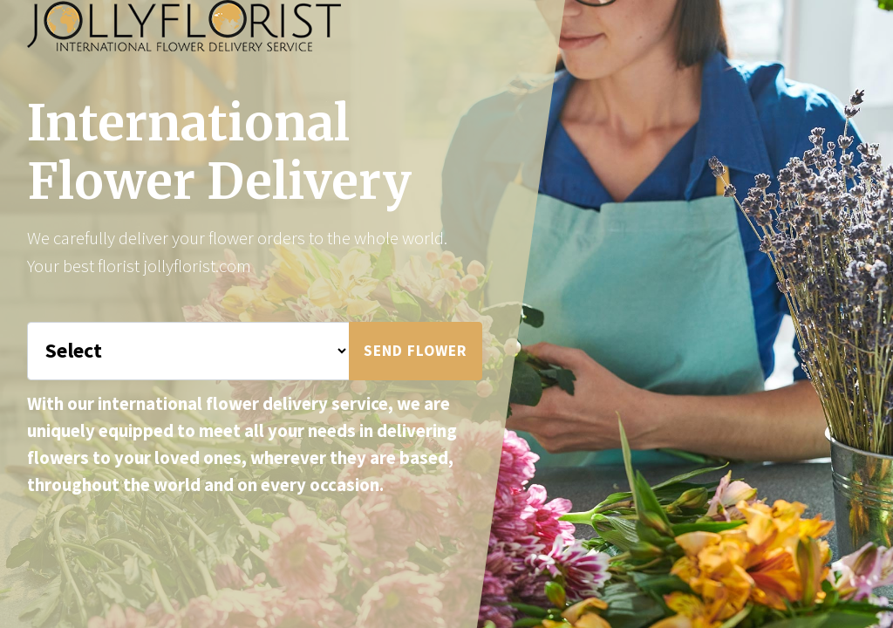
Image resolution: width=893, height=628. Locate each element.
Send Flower (415, 350)
